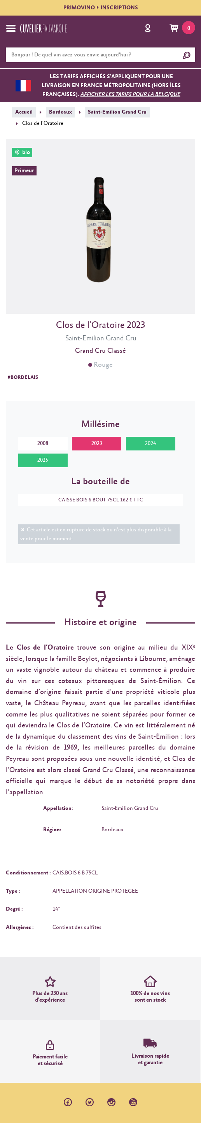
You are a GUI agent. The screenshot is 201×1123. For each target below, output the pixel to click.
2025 (42, 460)
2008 (42, 443)
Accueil (24, 112)
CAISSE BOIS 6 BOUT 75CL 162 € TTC (97, 500)
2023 (96, 443)
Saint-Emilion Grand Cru (117, 112)
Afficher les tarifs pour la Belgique (130, 94)
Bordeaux (60, 112)
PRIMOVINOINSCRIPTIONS (100, 8)
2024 (150, 443)
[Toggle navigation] (11, 28)
